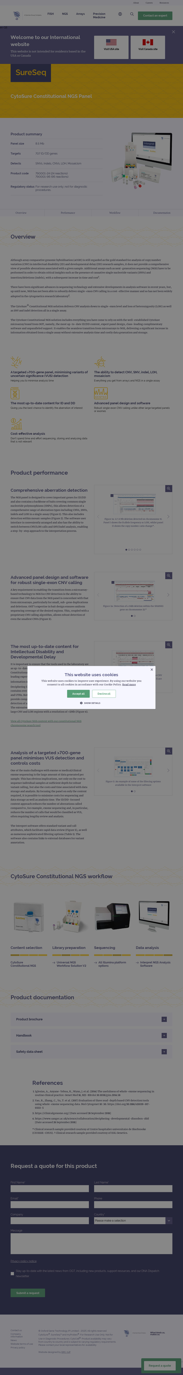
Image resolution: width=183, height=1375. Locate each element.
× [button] (151, 670)
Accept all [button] (78, 693)
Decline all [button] (104, 693)
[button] (91, 703)
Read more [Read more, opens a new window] (129, 684)
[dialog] (91, 687)
